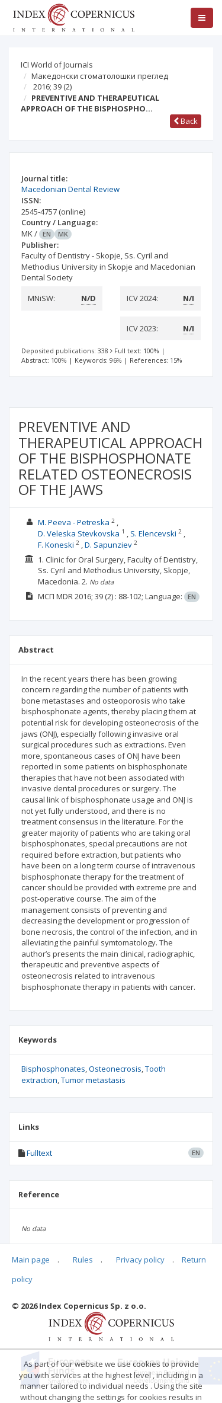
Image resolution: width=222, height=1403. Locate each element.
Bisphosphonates (53, 1068)
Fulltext (39, 1153)
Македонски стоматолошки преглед (99, 76)
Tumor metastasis (93, 1080)
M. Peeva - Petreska (74, 522)
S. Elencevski (153, 533)
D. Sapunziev (108, 544)
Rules (83, 1259)
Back (185, 121)
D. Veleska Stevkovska (79, 533)
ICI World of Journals (57, 64)
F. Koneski (56, 544)
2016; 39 (52, 86)
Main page (31, 1259)
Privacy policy (140, 1259)
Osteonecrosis (115, 1068)
